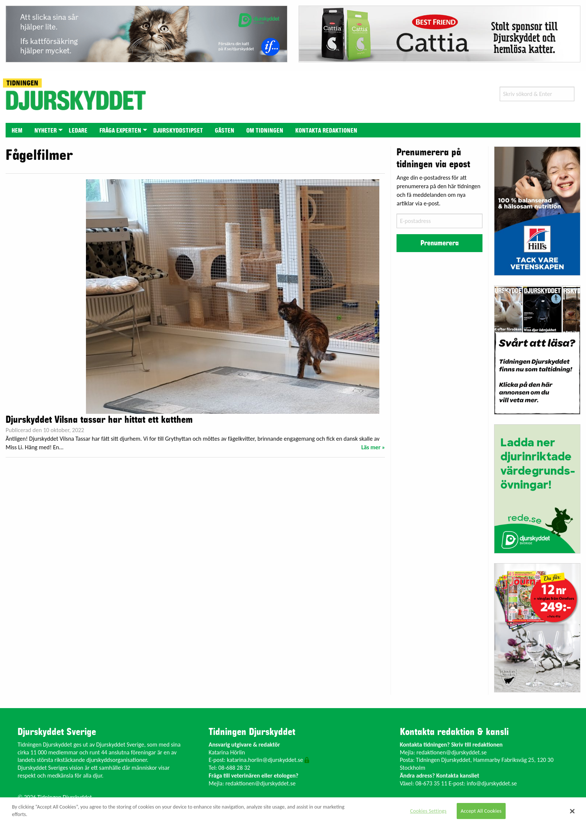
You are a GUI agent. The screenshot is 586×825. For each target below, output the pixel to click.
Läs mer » (373, 447)
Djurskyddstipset (178, 130)
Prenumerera (439, 243)
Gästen (224, 130)
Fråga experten (120, 130)
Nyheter (45, 130)
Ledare (78, 130)
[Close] (572, 811)
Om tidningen (264, 130)
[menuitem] (17, 130)
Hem (17, 130)
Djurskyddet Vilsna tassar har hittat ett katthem (99, 419)
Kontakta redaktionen (326, 130)
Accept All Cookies (481, 810)
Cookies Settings (428, 810)
